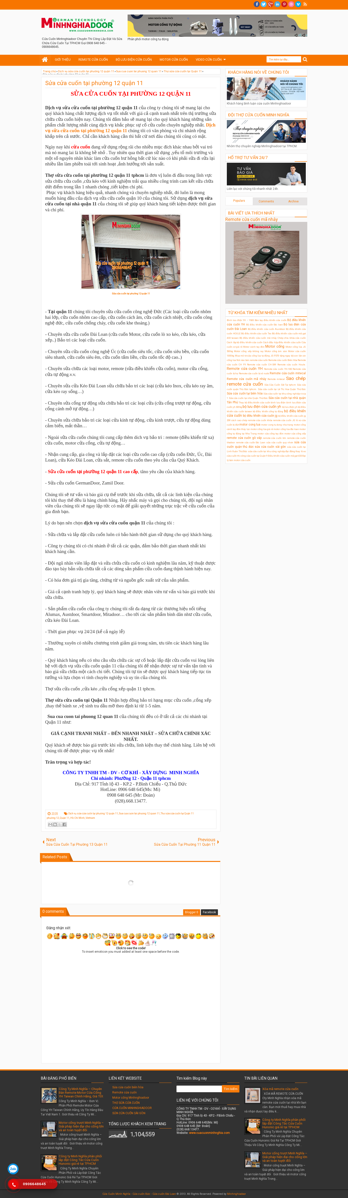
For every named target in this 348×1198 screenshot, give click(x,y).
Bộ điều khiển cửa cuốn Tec (256, 333)
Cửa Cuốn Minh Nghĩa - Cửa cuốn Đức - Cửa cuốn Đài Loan (139, 1194)
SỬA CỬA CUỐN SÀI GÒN (128, 1113)
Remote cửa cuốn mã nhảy (251, 219)
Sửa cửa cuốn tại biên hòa (245, 393)
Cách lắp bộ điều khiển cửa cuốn (244, 342)
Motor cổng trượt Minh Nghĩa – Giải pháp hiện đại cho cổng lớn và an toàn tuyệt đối (81, 1126)
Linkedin (277, 4)
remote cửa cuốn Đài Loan (250, 442)
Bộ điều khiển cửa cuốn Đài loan (264, 324)
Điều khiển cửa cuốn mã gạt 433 (285, 455)
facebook (257, 4)
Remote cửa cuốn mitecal (288, 373)
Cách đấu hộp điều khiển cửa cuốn (282, 342)
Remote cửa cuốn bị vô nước (254, 373)
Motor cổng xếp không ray (249, 351)
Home (45, 60)
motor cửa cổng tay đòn (270, 433)
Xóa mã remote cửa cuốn (280, 1089)
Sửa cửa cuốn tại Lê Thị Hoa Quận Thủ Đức (282, 389)
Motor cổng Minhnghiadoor (130, 1097)
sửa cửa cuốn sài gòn (270, 446)
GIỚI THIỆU (63, 59)
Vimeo (298, 4)
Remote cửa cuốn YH (245, 369)
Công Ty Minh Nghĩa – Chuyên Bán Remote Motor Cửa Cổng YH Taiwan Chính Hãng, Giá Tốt (81, 1092)
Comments (266, 201)
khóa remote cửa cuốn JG (281, 420)
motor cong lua (249, 424)
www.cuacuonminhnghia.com (209, 1133)
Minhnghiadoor (236, 1194)
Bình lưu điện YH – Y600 (240, 320)
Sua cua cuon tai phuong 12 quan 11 (139, 813)
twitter (264, 4)
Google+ (270, 4)
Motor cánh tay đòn (254, 346)
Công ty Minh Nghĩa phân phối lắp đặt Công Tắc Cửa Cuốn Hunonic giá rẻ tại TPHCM (80, 1159)
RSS (305, 4)
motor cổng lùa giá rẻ (262, 429)
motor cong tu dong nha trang (277, 424)
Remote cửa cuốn (124, 1092)
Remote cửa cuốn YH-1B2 (278, 369)
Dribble (291, 4)
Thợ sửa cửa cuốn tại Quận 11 (177, 813)
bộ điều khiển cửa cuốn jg (260, 415)
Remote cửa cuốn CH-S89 (261, 364)
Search (305, 59)
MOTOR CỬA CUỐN (174, 59)
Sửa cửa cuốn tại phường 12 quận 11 (94, 83)
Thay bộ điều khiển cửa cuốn (254, 402)
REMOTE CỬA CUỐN (93, 59)
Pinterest (284, 4)
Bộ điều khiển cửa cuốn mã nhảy (258, 338)
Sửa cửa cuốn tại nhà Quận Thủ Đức (248, 398)
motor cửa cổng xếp (295, 433)
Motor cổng (274, 346)
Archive (293, 201)
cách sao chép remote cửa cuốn (248, 420)
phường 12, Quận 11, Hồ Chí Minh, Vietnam (71, 818)
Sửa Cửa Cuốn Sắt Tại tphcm (280, 384)
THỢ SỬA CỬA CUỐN (126, 1103)
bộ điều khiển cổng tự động (268, 411)
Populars (239, 200)
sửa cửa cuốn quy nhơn (279, 442)
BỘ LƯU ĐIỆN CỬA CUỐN (134, 59)
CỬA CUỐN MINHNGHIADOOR (132, 1108)
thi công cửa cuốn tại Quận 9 (252, 455)
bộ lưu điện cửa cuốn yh (262, 407)
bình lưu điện (278, 402)
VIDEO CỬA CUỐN (209, 59)
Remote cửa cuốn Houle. (291, 364)
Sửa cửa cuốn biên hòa (127, 1087)
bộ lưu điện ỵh (289, 407)
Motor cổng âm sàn (276, 351)
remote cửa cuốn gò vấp (244, 438)
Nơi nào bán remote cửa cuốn (252, 360)
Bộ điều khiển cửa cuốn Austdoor (266, 329)
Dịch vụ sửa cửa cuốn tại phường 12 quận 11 (93, 813)
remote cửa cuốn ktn (274, 438)
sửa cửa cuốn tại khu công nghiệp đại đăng (271, 451)
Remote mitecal (276, 379)
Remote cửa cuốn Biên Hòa (282, 360)
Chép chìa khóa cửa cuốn (292, 338)
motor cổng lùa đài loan (286, 429)
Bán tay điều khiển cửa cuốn (271, 320)
